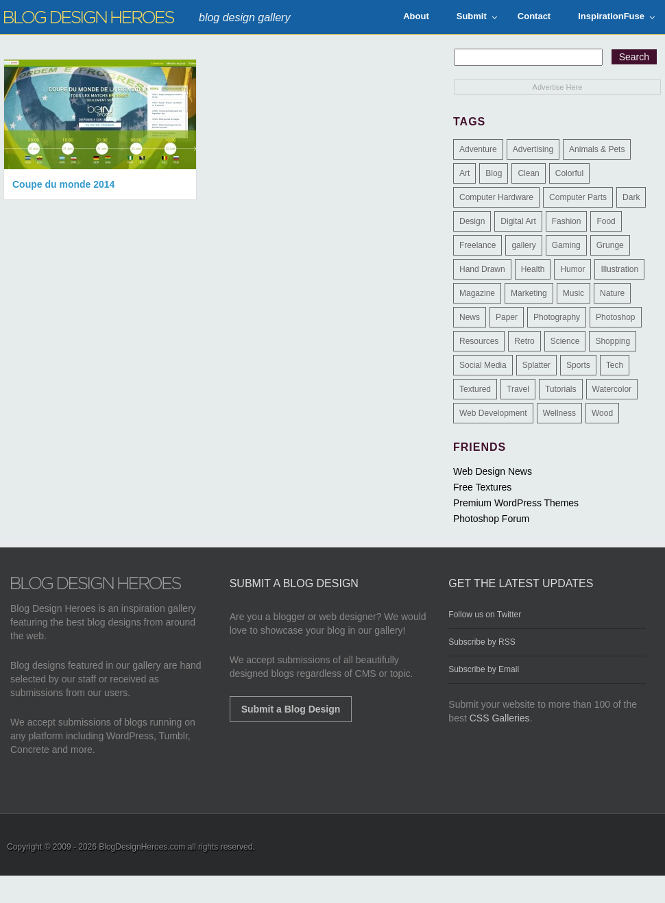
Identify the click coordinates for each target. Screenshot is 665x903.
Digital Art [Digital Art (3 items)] (517, 221)
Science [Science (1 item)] (565, 341)
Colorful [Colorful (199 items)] (569, 173)
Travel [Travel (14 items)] (518, 389)
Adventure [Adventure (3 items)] (478, 149)
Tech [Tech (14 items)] (614, 365)
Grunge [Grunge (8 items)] (610, 245)
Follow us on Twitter (484, 614)
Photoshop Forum (491, 518)
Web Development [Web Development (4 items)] (493, 413)
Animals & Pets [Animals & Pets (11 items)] (597, 149)
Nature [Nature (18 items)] (612, 293)
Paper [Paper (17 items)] (507, 317)
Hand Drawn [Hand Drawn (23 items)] (482, 269)
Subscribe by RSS (481, 642)
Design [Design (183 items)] (472, 221)
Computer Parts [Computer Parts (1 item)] (578, 197)
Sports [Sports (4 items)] (578, 365)
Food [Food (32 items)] (605, 221)
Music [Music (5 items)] (573, 293)
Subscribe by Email (483, 669)
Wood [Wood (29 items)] (602, 413)
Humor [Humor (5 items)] (572, 269)
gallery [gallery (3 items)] (523, 245)
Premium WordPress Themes (516, 502)
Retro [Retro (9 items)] (524, 341)
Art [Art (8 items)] (464, 173)
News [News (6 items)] (469, 317)
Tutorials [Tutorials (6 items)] (561, 389)
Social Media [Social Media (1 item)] (483, 365)
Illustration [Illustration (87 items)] (619, 269)
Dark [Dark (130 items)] (631, 197)
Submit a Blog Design (291, 709)
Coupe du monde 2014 (63, 184)
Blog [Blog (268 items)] (493, 173)
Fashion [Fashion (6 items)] (566, 221)
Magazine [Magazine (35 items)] (477, 293)
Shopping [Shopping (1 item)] (612, 341)
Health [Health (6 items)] (533, 269)
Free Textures (482, 487)
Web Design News (492, 471)
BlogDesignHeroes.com (142, 847)
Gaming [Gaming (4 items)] (566, 245)
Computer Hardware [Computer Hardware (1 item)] (496, 197)
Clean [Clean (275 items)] (528, 173)
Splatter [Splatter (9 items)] (536, 365)
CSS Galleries (500, 718)
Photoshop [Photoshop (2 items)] (615, 317)
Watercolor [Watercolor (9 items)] (612, 389)
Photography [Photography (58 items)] (556, 317)
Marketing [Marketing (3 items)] (529, 293)
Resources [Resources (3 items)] (478, 341)
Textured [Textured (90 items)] (475, 389)
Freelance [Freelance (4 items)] (477, 245)
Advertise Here (558, 87)
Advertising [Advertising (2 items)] (533, 149)
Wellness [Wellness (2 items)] (559, 413)
